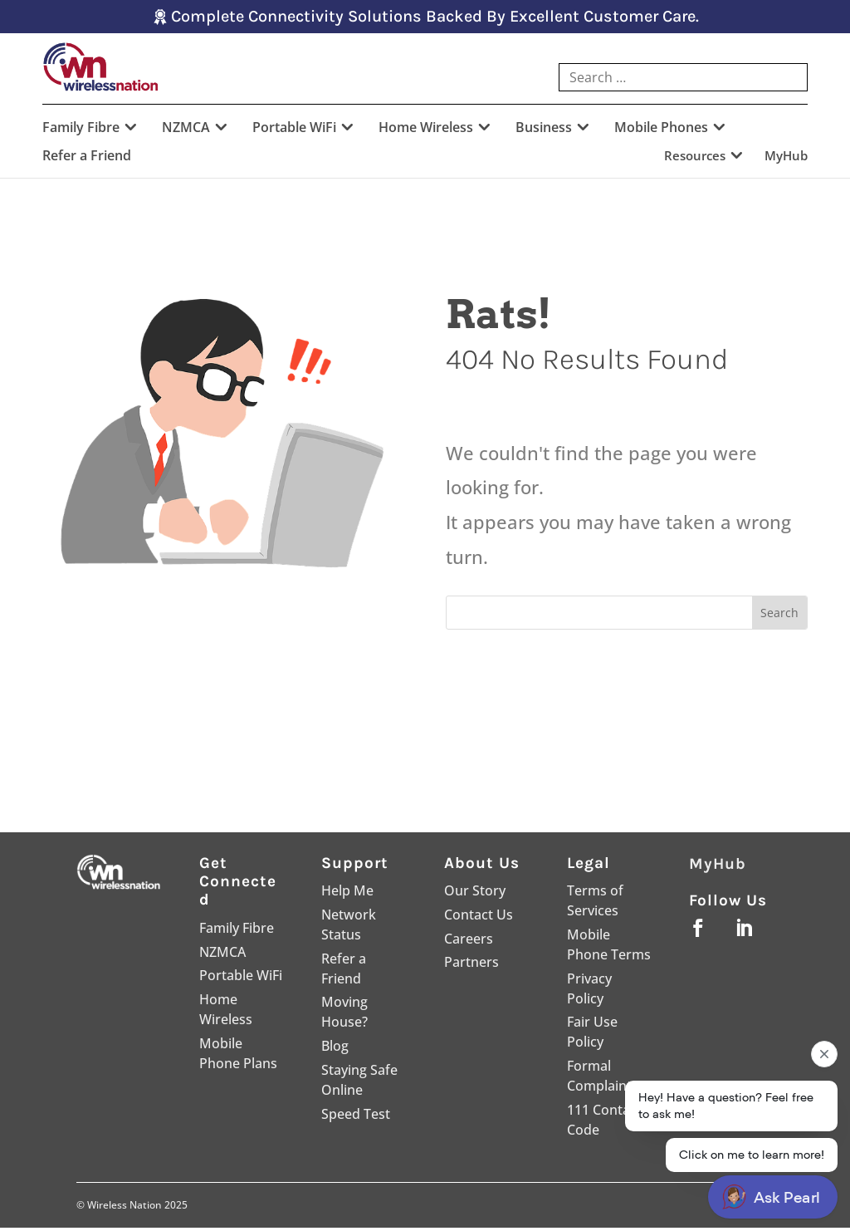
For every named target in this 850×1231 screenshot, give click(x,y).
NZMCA (186, 132)
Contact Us (478, 918)
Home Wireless (426, 132)
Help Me (347, 894)
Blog (335, 1049)
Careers (468, 942)
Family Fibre (81, 132)
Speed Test (355, 1117)
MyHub (786, 160)
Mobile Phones (661, 132)
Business (543, 132)
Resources (694, 160)
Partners (471, 965)
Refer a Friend (86, 160)
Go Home (537, 698)
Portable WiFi (294, 132)
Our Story (475, 894)
